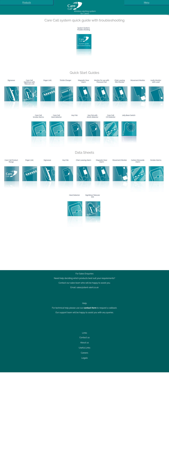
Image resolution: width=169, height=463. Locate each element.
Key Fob (74, 115)
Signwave (11, 80)
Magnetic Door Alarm (83, 81)
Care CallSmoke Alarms (38, 116)
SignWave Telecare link (92, 196)
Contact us (84, 337)
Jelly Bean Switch (128, 115)
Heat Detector (74, 195)
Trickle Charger (65, 80)
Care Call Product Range (11, 161)
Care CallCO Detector (110, 116)
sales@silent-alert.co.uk (88, 287)
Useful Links (84, 348)
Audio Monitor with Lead (155, 81)
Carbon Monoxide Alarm (137, 161)
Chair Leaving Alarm (83, 160)
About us (84, 342)
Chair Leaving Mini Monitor (120, 81)
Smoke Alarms (155, 160)
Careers (84, 353)
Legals (84, 358)
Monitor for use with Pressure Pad (101, 81)
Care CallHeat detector (56, 116)
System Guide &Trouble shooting (83, 29)
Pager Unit (47, 80)
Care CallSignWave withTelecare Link (29, 82)
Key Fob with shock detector (92, 116)
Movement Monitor (138, 80)
